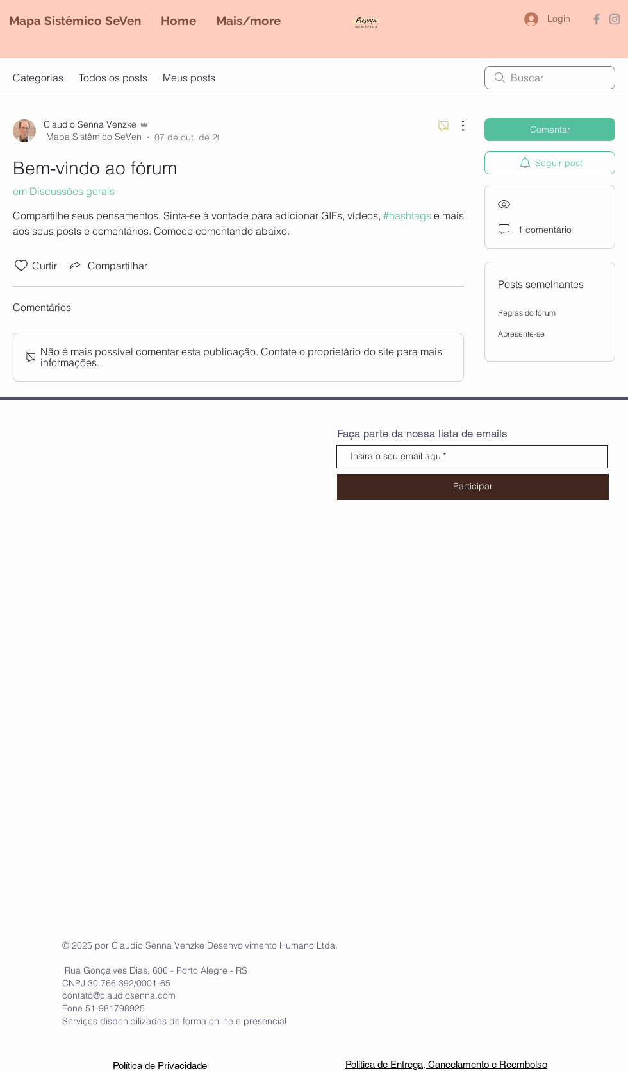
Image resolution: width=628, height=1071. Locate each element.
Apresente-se (521, 334)
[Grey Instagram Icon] (614, 19)
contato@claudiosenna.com (119, 995)
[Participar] (473, 487)
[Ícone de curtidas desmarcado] (21, 265)
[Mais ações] (456, 125)
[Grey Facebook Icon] (597, 19)
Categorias (38, 77)
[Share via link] (107, 265)
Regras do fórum (527, 312)
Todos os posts (113, 77)
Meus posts (189, 77)
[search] (549, 77)
